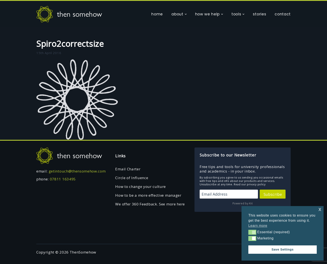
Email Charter (127, 169)
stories (259, 14)
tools (236, 14)
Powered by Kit (243, 203)
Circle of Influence (131, 177)
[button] (252, 232)
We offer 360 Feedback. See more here (150, 204)
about (177, 14)
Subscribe (273, 194)
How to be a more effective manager (148, 195)
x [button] (319, 209)
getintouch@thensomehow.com (77, 171)
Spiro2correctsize (70, 43)
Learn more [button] (257, 225)
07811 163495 (63, 179)
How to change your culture (140, 186)
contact (283, 14)
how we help (207, 14)
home (157, 14)
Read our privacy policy (250, 184)
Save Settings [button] (282, 249)
